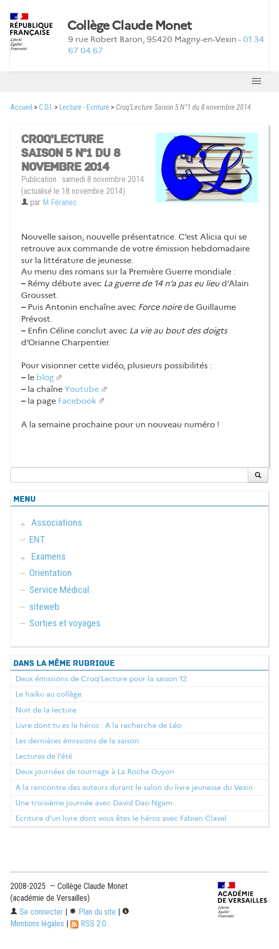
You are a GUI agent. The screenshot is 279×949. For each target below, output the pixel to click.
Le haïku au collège (48, 694)
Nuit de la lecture (45, 710)
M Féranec (60, 202)
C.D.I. (46, 107)
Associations (56, 522)
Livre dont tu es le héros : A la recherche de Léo (98, 725)
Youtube (82, 389)
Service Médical (59, 590)
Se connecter (36, 912)
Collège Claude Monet (129, 25)
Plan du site (92, 912)
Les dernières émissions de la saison (77, 740)
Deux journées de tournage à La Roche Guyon (94, 771)
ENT (37, 539)
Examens (48, 556)
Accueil (21, 107)
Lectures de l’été (43, 756)
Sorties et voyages (65, 623)
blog (45, 377)
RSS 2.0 (88, 923)
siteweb (44, 606)
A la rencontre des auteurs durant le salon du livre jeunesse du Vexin (134, 787)
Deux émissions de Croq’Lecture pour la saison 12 (101, 678)
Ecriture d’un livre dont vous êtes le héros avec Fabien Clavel (121, 818)
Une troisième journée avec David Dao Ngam (93, 802)
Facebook (77, 401)
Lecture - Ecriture (84, 107)
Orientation (50, 573)
